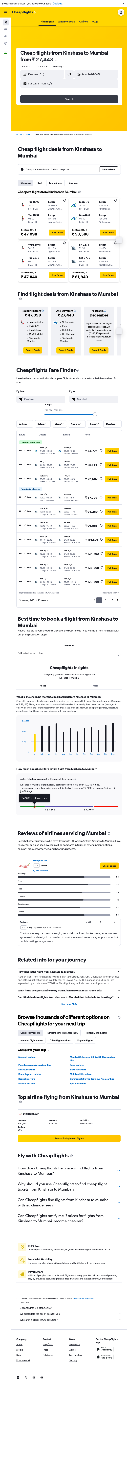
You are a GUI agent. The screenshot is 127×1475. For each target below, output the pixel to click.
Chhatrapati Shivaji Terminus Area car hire (92, 1079)
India (28, 134)
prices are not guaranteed (83, 1298)
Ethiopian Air (40, 860)
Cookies (57, 3)
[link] (32, 350)
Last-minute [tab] (55, 183)
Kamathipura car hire (29, 1074)
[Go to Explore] (5, 43)
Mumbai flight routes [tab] (32, 1040)
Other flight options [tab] (60, 1040)
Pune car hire (77, 1065)
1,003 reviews (40, 870)
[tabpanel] (69, 758)
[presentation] (56, 59)
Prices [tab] (43, 685)
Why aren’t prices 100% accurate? (71, 1320)
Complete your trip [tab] (31, 1032)
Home (19, 134)
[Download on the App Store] (104, 1357)
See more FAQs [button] (69, 1004)
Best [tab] (40, 183)
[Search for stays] (5, 29)
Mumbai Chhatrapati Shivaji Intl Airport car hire (93, 1059)
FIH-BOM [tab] (69, 645)
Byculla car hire (78, 1083)
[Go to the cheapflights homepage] (24, 12)
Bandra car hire (78, 1069)
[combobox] (26, 66)
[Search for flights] (5, 22)
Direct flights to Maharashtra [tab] (62, 1032)
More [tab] (95, 685)
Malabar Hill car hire (80, 1074)
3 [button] (112, 600)
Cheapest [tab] (26, 183)
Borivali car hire (26, 1079)
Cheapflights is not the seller (71, 1308)
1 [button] (99, 600)
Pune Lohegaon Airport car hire (34, 1065)
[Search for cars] (5, 36)
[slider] (95, 414)
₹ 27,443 (42, 59)
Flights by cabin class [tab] (96, 1032)
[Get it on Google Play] (104, 1349)
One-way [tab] (74, 183)
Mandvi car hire (26, 1083)
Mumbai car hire (27, 1057)
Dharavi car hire (26, 1069)
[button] (123, 3)
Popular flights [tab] (85, 1040)
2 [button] (105, 600)
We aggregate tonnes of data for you (71, 1314)
